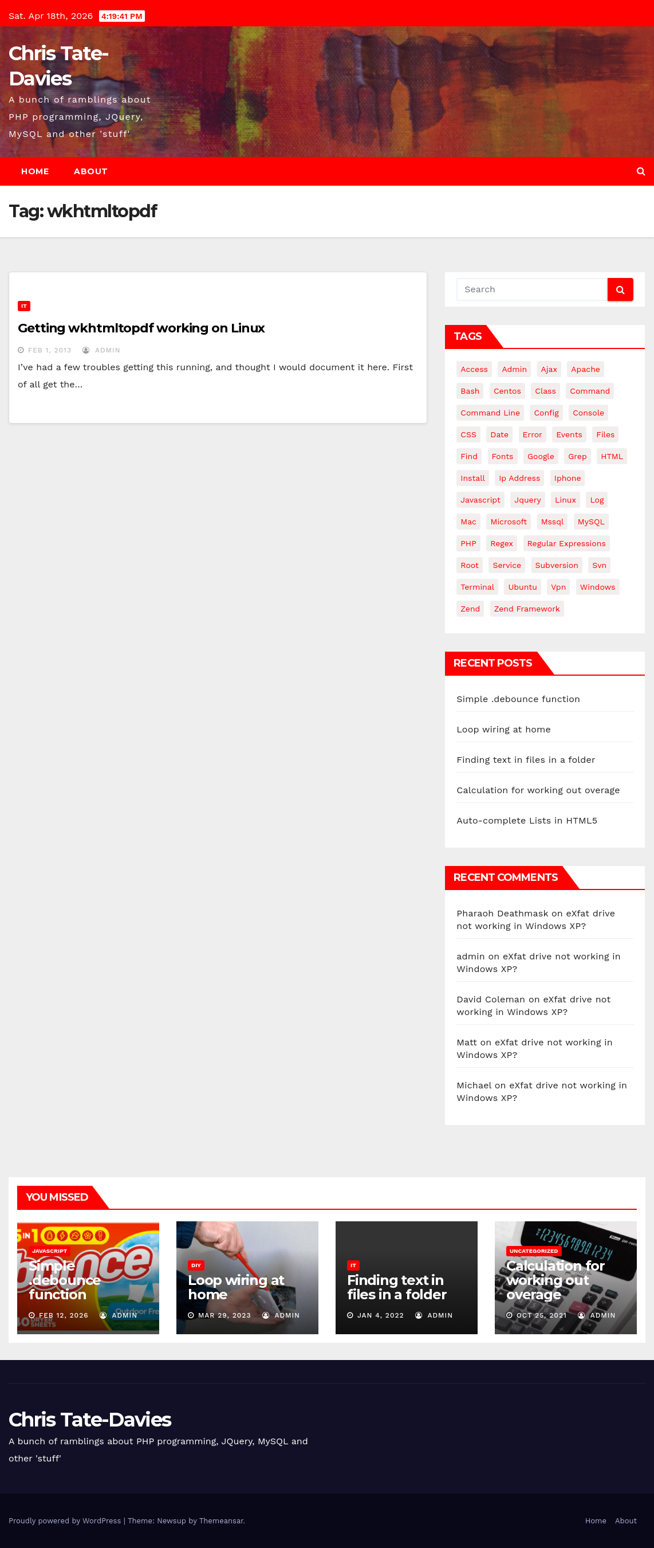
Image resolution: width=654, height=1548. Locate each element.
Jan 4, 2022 (380, 1315)
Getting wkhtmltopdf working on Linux (141, 328)
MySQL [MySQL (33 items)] (591, 521)
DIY (196, 1265)
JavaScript (49, 1251)
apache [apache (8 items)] (585, 369)
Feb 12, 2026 (64, 1315)
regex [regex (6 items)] (501, 543)
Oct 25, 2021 (542, 1315)
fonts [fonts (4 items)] (503, 456)
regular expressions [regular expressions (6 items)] (566, 543)
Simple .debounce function (518, 698)
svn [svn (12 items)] (599, 565)
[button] (641, 171)
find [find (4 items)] (469, 456)
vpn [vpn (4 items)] (558, 586)
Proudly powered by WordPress (66, 1520)
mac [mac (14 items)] (468, 521)
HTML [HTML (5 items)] (612, 456)
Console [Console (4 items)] (588, 412)
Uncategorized (534, 1251)
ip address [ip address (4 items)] (519, 478)
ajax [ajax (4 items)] (549, 369)
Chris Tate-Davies (90, 1420)
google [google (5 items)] (540, 456)
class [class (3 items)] (545, 390)
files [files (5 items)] (605, 434)
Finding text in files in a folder (525, 759)
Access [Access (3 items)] (474, 369)
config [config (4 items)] (546, 412)
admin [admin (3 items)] (514, 369)
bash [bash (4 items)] (469, 390)
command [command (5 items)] (590, 390)
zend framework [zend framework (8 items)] (527, 608)
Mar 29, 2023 (224, 1315)
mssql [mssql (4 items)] (552, 521)
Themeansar (221, 1520)
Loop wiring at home (503, 729)
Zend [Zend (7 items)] (470, 608)
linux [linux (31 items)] (565, 499)
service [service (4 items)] (507, 565)
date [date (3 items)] (499, 434)
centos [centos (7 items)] (507, 390)
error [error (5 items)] (532, 434)
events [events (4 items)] (569, 434)
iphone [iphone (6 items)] (567, 478)
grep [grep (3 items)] (577, 456)
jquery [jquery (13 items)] (527, 499)
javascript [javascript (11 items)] (480, 499)
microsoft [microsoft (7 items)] (508, 521)
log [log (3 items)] (597, 499)
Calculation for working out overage (538, 790)
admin (101, 350)
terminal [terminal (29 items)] (477, 586)
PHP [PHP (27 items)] (468, 543)
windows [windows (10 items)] (598, 586)
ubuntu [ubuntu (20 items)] (522, 586)
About (91, 171)
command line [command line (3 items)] (490, 412)
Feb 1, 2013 (50, 350)
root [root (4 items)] (469, 565)
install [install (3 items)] (472, 478)
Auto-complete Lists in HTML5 (526, 820)
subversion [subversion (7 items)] (556, 565)
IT (24, 306)
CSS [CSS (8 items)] (468, 434)
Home (35, 171)
